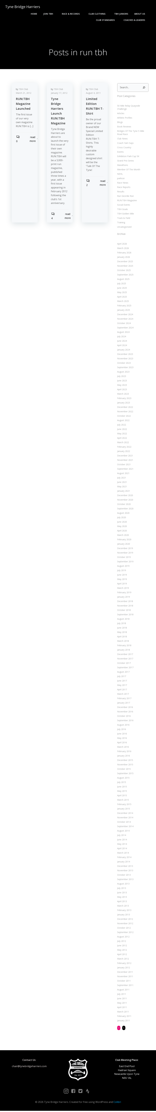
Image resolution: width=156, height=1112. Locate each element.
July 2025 (121, 284)
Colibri (117, 1103)
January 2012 (123, 968)
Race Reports (123, 187)
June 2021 (122, 482)
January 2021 (123, 491)
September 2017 (125, 668)
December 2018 (125, 601)
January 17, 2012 (59, 94)
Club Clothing (98, 13)
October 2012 (123, 928)
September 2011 (125, 985)
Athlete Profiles (124, 118)
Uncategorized (124, 227)
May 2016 (122, 738)
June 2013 (122, 893)
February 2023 (124, 398)
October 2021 (123, 465)
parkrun (120, 178)
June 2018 (122, 628)
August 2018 (123, 619)
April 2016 (122, 743)
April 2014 (122, 849)
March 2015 (123, 800)
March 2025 (123, 301)
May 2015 (122, 791)
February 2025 (124, 306)
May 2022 (122, 434)
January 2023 (123, 403)
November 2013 (125, 871)
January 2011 (123, 1021)
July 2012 (121, 941)
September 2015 (125, 773)
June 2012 (122, 946)
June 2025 (122, 288)
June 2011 (122, 999)
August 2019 (123, 566)
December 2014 (125, 813)
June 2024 (122, 341)
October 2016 (123, 716)
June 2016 (122, 734)
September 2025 (125, 275)
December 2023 (125, 354)
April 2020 (122, 531)
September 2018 (125, 615)
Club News (122, 139)
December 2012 (125, 919)
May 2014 (122, 844)
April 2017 (122, 690)
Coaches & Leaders (136, 20)
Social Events (123, 205)
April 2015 (122, 796)
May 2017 (122, 685)
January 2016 (123, 756)
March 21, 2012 (24, 94)
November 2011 (125, 976)
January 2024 (123, 350)
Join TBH (50, 13)
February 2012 (124, 963)
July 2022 (121, 425)
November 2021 (125, 460)
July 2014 (121, 835)
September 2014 (125, 826)
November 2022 (125, 412)
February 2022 (124, 447)
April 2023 (122, 390)
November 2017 (125, 659)
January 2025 (123, 310)
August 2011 (123, 990)
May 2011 (122, 1003)
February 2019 (124, 593)
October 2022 (123, 416)
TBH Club (23, 90)
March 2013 (123, 906)
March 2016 (123, 747)
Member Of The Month (128, 170)
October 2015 (123, 769)
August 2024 (123, 332)
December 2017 (125, 654)
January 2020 (123, 544)
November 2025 (125, 266)
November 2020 (125, 500)
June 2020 (122, 522)
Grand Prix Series (125, 161)
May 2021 (122, 487)
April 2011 (122, 1007)
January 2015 (123, 809)
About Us (141, 13)
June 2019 (122, 575)
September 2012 (125, 932)
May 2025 (122, 292)
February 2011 (124, 1016)
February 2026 (124, 253)
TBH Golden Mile (125, 214)
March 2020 (123, 535)
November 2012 (125, 924)
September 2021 (125, 469)
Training (121, 223)
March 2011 (123, 1012)
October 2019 (123, 557)
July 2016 (121, 729)
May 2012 (122, 950)
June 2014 (122, 840)
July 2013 (121, 888)
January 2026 (123, 257)
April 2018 (122, 637)
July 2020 (121, 518)
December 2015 (125, 760)
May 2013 (122, 897)
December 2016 (125, 707)
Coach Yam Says (125, 143)
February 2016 (124, 751)
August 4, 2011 (93, 94)
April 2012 (122, 954)
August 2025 (123, 279)
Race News (122, 183)
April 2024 (122, 345)
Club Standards (107, 20)
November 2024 (125, 319)
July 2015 (121, 782)
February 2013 (124, 910)
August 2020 (123, 513)
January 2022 (123, 451)
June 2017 (122, 681)
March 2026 (123, 248)
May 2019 (122, 579)
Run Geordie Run (125, 196)
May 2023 (122, 385)
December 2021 (125, 456)
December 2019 (125, 548)
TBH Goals (122, 209)
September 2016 (125, 721)
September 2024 (125, 328)
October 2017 (123, 663)
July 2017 (121, 676)
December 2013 (125, 866)
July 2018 (121, 623)
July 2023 (121, 376)
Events (120, 152)
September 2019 (125, 562)
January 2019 (123, 597)
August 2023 (123, 372)
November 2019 (125, 553)
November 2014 (125, 818)
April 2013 (122, 901)
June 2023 (122, 381)
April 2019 (122, 584)
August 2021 (123, 473)
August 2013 (123, 884)
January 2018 (123, 650)
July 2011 (121, 994)
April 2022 (122, 438)
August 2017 (123, 672)
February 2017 (124, 698)
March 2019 (123, 588)
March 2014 (123, 853)
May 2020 (122, 526)
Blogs (119, 122)
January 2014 (123, 862)
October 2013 (123, 875)
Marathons (122, 165)
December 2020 (125, 495)
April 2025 (122, 297)
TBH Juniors (121, 13)
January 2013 (123, 915)
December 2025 (125, 262)
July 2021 (121, 478)
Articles (120, 113)
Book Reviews (124, 127)
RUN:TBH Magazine (126, 201)
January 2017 (123, 703)
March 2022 (123, 442)
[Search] (144, 88)
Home (34, 13)
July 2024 (121, 337)
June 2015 (122, 787)
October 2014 (123, 822)
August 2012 (123, 937)
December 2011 (125, 972)
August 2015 (123, 778)
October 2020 (123, 504)
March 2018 (123, 641)
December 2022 (125, 407)
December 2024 (125, 314)
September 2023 (125, 367)
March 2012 (123, 959)
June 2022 (122, 429)
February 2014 (124, 857)
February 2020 (124, 540)
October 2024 (123, 323)
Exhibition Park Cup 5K (128, 156)
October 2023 (123, 363)
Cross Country (124, 148)
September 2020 (125, 509)
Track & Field (123, 218)
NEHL (119, 174)
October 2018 (123, 610)
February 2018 (124, 645)
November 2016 (125, 712)
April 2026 (122, 244)
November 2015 (125, 765)
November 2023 (125, 359)
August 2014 (123, 831)
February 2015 (124, 804)
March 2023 (123, 394)
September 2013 (125, 879)
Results (120, 192)
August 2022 (123, 420)
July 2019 (121, 570)
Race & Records (72, 13)
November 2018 (125, 606)
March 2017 (123, 694)
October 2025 (123, 270)
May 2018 (122, 632)
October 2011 (123, 981)
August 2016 (123, 725)
